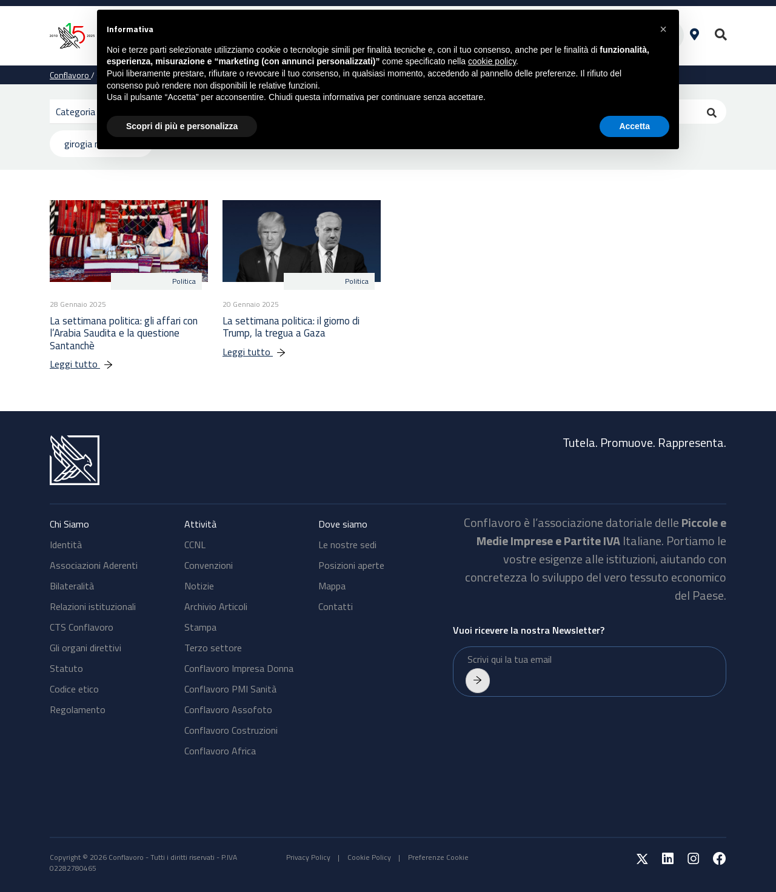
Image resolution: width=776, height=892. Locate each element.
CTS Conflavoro (81, 627)
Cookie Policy (369, 857)
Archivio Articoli (215, 606)
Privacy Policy (308, 857)
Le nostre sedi (347, 544)
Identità (66, 544)
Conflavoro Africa (220, 750)
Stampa (200, 627)
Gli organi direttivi (85, 647)
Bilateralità (72, 585)
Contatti (335, 606)
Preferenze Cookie (438, 857)
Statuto (66, 668)
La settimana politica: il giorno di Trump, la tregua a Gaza (291, 327)
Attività (200, 524)
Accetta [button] (634, 126)
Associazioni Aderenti (94, 565)
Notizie (199, 585)
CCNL (195, 544)
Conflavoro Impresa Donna (238, 668)
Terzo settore (213, 647)
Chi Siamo (69, 524)
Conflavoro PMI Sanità (230, 689)
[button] (663, 29)
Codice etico (74, 689)
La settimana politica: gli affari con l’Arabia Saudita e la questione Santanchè (124, 333)
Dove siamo (342, 524)
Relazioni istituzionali (93, 606)
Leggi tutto (87, 364)
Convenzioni (208, 565)
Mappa (332, 585)
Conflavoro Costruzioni (231, 730)
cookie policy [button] (492, 61)
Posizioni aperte (351, 565)
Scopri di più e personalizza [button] (182, 126)
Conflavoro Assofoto (228, 709)
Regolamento (77, 709)
